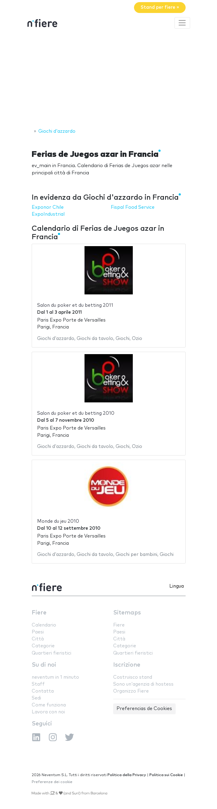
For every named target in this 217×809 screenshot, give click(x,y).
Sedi (36, 698)
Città (38, 639)
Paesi (38, 632)
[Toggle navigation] (182, 23)
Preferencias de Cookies (144, 708)
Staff (38, 684)
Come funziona (49, 705)
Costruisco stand (132, 677)
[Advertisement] (108, 79)
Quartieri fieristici (51, 653)
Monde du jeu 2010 (58, 521)
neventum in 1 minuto (55, 677)
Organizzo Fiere (131, 691)
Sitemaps (127, 613)
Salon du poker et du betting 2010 (75, 413)
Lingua (176, 586)
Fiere (39, 613)
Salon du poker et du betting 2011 (75, 305)
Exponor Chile (48, 207)
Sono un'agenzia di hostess (143, 684)
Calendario (44, 625)
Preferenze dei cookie (52, 782)
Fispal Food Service (133, 207)
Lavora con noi (48, 712)
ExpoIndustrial (48, 214)
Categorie (43, 646)
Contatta (43, 691)
